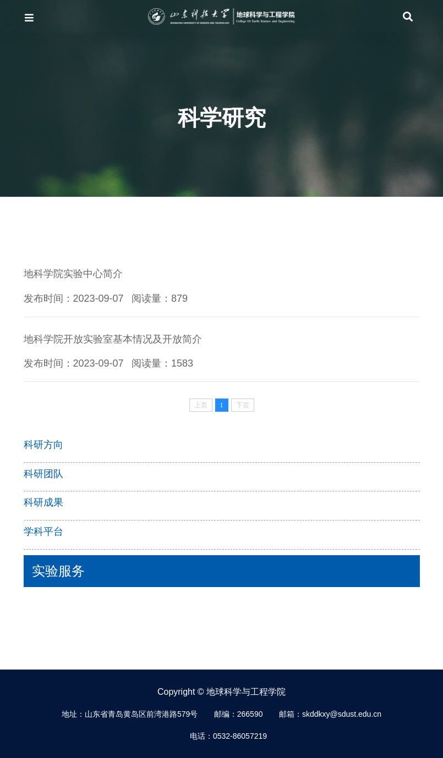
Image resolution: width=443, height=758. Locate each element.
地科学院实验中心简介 (73, 273)
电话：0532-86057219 (228, 736)
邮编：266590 (238, 714)
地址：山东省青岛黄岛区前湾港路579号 (130, 714)
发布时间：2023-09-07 (74, 298)
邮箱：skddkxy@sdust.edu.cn (330, 714)
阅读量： (160, 298)
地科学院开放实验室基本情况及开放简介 (113, 339)
